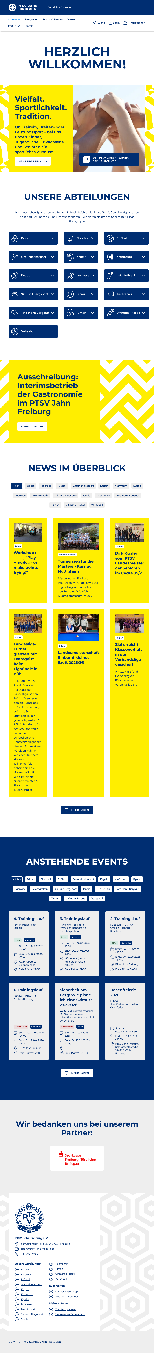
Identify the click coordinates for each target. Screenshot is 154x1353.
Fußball (62, 485)
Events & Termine (53, 19)
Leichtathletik (40, 495)
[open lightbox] (109, 128)
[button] (59, 7)
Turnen (55, 504)
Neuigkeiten (31, 19)
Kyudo (137, 485)
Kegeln (104, 485)
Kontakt (28, 25)
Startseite (14, 19)
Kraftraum (120, 485)
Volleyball (97, 504)
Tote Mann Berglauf (127, 495)
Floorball (46, 485)
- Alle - (17, 485)
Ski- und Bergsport (65, 495)
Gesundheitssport (83, 485)
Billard (31, 485)
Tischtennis (103, 495)
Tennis (86, 495)
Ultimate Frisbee (75, 504)
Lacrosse (20, 495)
